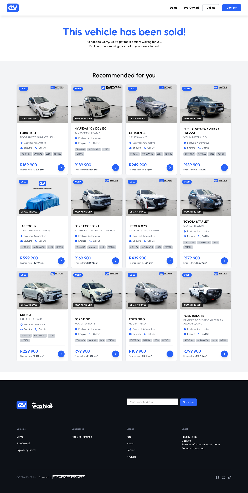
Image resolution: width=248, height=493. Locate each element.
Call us (211, 7)
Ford (129, 436)
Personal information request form (201, 444)
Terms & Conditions (193, 448)
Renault (131, 450)
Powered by (62, 477)
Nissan (130, 443)
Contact (232, 7)
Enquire (26, 147)
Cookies (186, 440)
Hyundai (131, 456)
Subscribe (188, 402)
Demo (173, 7)
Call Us (40, 147)
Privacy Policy (189, 436)
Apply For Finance (82, 436)
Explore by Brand (26, 450)
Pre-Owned (191, 7)
